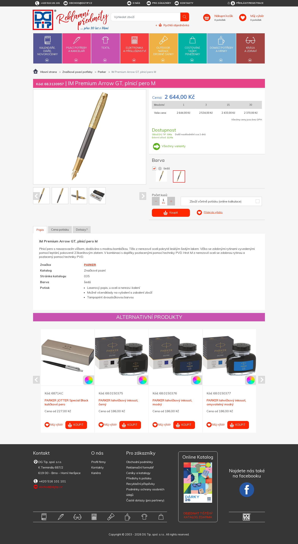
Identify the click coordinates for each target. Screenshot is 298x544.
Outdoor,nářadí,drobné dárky (163, 48)
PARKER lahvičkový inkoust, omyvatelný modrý (226, 402)
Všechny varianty (169, 146)
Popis (40, 230)
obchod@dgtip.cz (77, 3)
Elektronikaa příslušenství (134, 47)
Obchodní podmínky (139, 462)
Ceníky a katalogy (138, 473)
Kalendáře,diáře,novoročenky (47, 48)
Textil (105, 45)
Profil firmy (98, 462)
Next (142, 196)
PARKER (90, 265)
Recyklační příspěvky (140, 484)
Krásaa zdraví (250, 47)
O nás (133, 3)
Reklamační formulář (140, 467)
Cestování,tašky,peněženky (192, 48)
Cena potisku (60, 229)
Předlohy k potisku (138, 478)
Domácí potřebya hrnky (221, 47)
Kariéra (96, 473)
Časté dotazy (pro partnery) (145, 500)
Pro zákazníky (158, 3)
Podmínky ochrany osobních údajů (145, 492)
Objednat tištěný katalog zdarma (197, 515)
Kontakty (183, 3)
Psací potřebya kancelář (76, 47)
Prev (36, 196)
